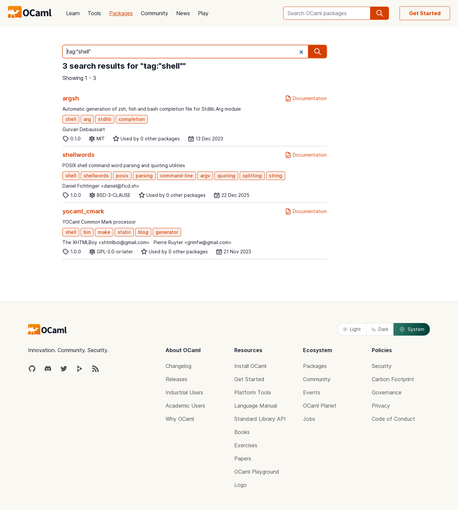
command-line (176, 175)
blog (143, 232)
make (104, 232)
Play (203, 13)
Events (311, 392)
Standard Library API (260, 419)
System (411, 329)
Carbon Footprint (393, 379)
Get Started (424, 13)
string (275, 175)
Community (154, 13)
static (124, 232)
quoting (226, 175)
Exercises (245, 445)
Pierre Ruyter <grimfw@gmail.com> (193, 242)
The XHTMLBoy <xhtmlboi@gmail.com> (106, 242)
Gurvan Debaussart (83, 129)
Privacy (381, 405)
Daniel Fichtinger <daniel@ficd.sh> (100, 186)
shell (70, 119)
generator (167, 232)
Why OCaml (180, 419)
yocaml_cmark (83, 211)
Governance (386, 392)
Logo (240, 485)
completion (132, 119)
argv (205, 175)
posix (122, 175)
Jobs (309, 419)
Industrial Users (184, 392)
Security (382, 366)
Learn (73, 13)
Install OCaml (250, 366)
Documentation (306, 98)
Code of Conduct (393, 419)
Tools (94, 13)
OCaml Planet (319, 405)
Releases (176, 379)
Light (352, 329)
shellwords (78, 154)
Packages (121, 13)
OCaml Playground (256, 471)
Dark (380, 329)
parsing (144, 175)
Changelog (178, 366)
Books (242, 432)
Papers (242, 458)
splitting (252, 175)
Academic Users (185, 405)
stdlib (104, 119)
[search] (379, 13)
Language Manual (255, 405)
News (183, 13)
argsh (70, 98)
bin (87, 232)
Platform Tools (252, 392)
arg (87, 119)
